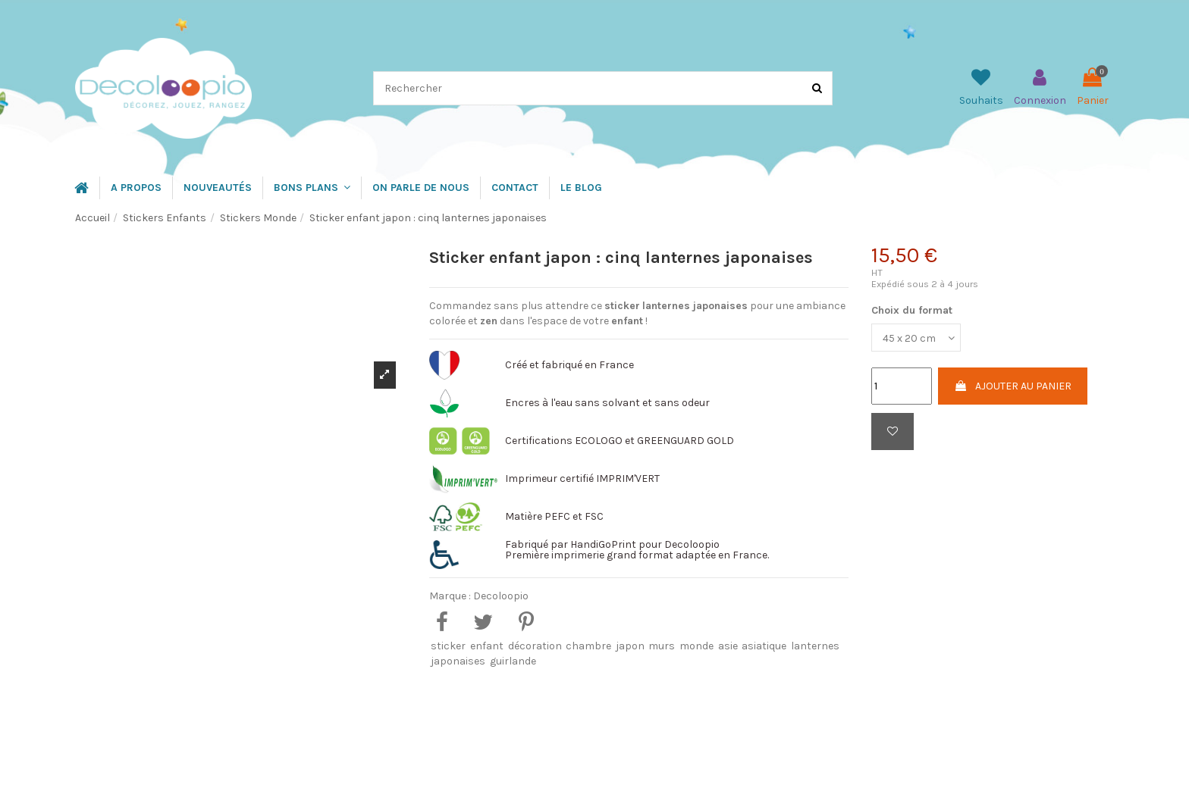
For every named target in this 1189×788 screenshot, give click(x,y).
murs (661, 645)
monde (696, 645)
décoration (535, 645)
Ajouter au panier (1012, 386)
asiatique (764, 645)
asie (728, 645)
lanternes (815, 645)
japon (630, 645)
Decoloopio (501, 595)
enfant (487, 645)
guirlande (513, 661)
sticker (448, 645)
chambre (588, 645)
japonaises (458, 661)
